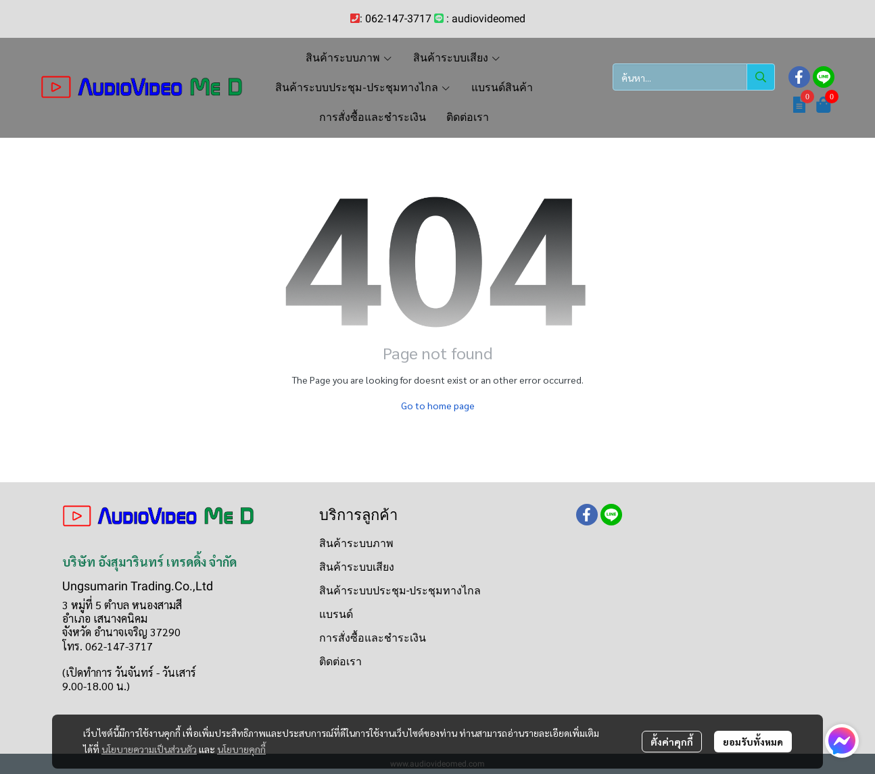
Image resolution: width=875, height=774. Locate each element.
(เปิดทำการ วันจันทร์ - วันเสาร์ (129, 672)
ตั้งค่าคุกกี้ (672, 742)
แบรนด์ (336, 614)
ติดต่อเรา (340, 661)
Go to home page (438, 405)
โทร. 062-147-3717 (107, 646)
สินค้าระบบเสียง (356, 567)
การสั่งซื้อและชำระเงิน (372, 637)
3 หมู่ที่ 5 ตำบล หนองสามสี (122, 605)
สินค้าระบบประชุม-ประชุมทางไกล (400, 590)
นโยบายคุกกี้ (241, 749)
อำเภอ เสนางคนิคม (104, 618)
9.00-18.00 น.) (96, 686)
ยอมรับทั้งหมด (753, 742)
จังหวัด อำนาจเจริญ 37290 (121, 632)
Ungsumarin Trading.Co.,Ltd (137, 586)
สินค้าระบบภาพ (356, 543)
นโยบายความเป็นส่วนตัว (149, 749)
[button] (693, 77)
